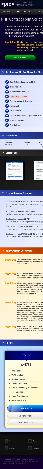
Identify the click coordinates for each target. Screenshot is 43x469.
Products (24, 11)
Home (7, 11)
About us (36, 441)
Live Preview (15, 57)
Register (12, 448)
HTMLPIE (26, 355)
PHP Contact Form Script (21, 19)
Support (36, 448)
